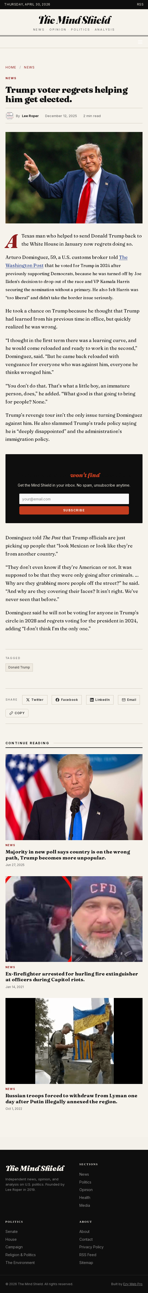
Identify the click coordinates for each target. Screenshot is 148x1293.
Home (10, 67)
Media (84, 1205)
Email (129, 700)
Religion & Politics (20, 1254)
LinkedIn (100, 700)
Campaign (14, 1247)
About (84, 1231)
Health (84, 1197)
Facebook (67, 700)
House (11, 1239)
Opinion (86, 1189)
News (29, 67)
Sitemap (86, 1262)
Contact (86, 1239)
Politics (85, 1182)
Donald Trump (19, 667)
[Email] (74, 499)
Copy (17, 713)
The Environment (20, 1262)
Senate (11, 1231)
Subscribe (74, 510)
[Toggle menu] (140, 42)
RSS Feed (87, 1254)
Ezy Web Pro (133, 1284)
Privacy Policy (91, 1247)
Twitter (35, 700)
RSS (140, 4)
